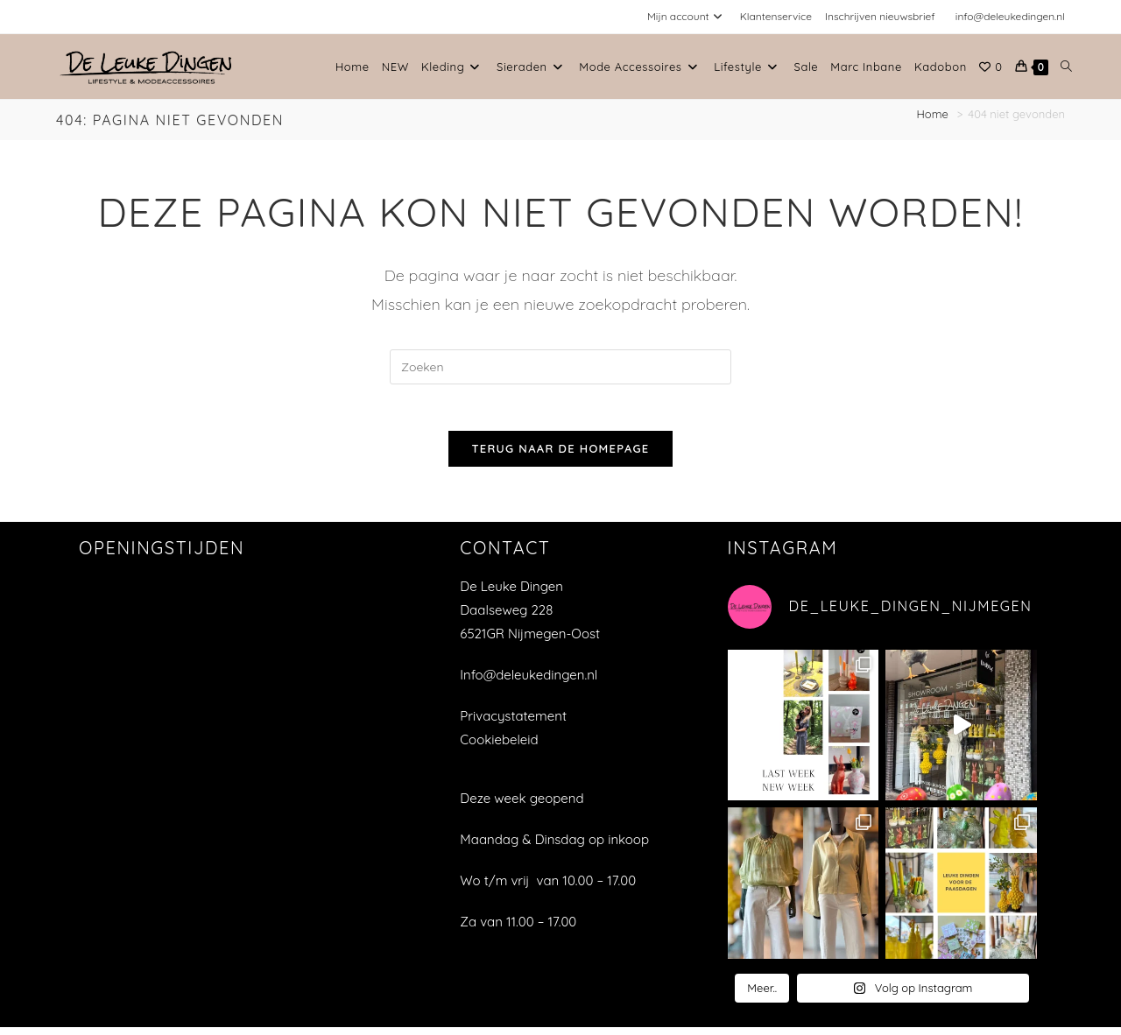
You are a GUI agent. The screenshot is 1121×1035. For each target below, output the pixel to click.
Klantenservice (776, 16)
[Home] (934, 114)
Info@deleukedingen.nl (528, 681)
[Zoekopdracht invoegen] (560, 366)
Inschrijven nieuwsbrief (880, 16)
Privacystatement (513, 723)
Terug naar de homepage (560, 455)
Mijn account (687, 16)
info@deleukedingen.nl (1010, 16)
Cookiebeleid (499, 746)
